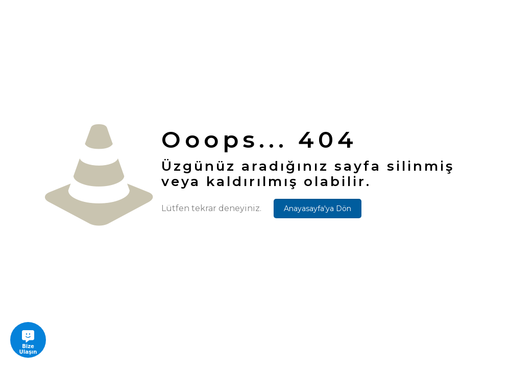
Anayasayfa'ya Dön (317, 208)
